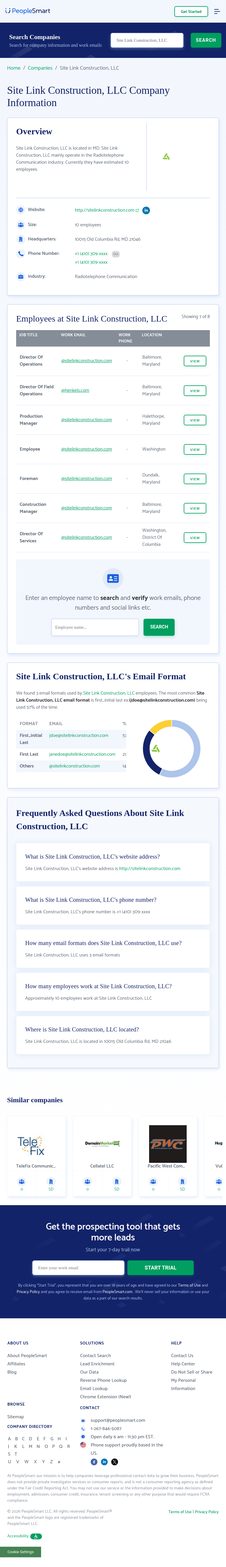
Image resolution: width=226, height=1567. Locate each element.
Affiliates (16, 1364)
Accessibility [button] (24, 1536)
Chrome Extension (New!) (105, 1397)
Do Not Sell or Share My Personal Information (191, 1380)
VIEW (195, 361)
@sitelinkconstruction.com (86, 361)
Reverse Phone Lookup (103, 1380)
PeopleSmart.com (117, 1292)
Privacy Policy (28, 1292)
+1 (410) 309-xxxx (91, 253)
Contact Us (182, 1356)
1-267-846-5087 (101, 1429)
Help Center (183, 1364)
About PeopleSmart (27, 1356)
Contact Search (95, 1356)
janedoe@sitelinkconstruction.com (82, 754)
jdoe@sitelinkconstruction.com (78, 736)
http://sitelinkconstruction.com (104, 210)
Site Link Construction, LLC (108, 693)
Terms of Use (189, 1285)
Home (14, 68)
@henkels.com (75, 390)
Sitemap (15, 1417)
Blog (12, 1372)
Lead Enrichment (97, 1364)
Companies (40, 68)
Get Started (191, 12)
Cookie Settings (21, 1552)
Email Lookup (94, 1389)
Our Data (89, 1372)
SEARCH (206, 40)
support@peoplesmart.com (112, 1420)
